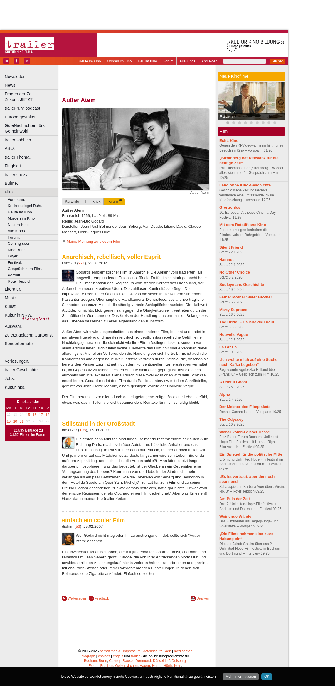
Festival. (15, 262)
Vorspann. (16, 199)
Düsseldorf (161, 644)
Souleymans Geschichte (241, 284)
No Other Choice (234, 272)
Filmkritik (92, 201)
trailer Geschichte (21, 369)
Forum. (14, 237)
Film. (9, 192)
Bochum (90, 644)
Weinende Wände (235, 516)
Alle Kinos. (17, 231)
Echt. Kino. (229, 140)
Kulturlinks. (15, 387)
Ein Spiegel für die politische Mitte (250, 454)
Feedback (102, 598)
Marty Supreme (233, 310)
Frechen (106, 649)
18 (47, 415)
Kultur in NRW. (18, 315)
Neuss (148, 654)
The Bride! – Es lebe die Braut (246, 322)
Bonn (103, 644)
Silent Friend (231, 247)
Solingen (137, 658)
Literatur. (13, 289)
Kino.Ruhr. (17, 250)
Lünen (120, 654)
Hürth (168, 649)
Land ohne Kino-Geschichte (245, 185)
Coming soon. (19, 243)
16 (34, 415)
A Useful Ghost (233, 382)
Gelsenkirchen (126, 649)
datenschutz (152, 634)
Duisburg (179, 644)
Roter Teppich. (20, 281)
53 (78, 526)
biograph (88, 639)
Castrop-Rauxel (121, 644)
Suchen (278, 61)
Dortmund (143, 644)
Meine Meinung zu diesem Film (93, 241)
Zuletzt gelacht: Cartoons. (29, 335)
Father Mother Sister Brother (245, 297)
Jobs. (10, 378)
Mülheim (134, 654)
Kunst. (11, 306)
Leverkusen (105, 654)
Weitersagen (77, 598)
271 (81, 263)
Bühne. (11, 183)
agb (168, 634)
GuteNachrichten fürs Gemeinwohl (25, 128)
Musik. (11, 298)
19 (9, 422)
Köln (177, 649)
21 (21, 422)
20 (15, 422)
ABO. (10, 148)
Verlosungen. (17, 361)
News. (10, 85)
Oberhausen (164, 654)
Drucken (203, 598)
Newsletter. (15, 76)
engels (118, 639)
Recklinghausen (115, 658)
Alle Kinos (187, 61)
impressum (132, 634)
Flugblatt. (13, 166)
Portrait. (14, 275)
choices (104, 639)
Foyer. (13, 256)
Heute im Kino (90, 61)
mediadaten (183, 634)
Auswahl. (13, 326)
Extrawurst (228, 117)
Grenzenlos (229, 207)
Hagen (145, 649)
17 (41, 415)
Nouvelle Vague (233, 334)
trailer (135, 639)
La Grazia (228, 347)
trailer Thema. (18, 157)
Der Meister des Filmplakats (244, 407)
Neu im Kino (147, 61)
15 (28, 415)
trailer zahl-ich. (18, 139)
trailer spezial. (18, 174)
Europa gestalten (21, 117)
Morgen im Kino (119, 61)
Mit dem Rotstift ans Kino (242, 225)
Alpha (224, 394)
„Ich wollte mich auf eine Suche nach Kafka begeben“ (248, 362)
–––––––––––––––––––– (28, 352)
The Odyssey (231, 419)
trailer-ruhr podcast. (23, 108)
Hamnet (226, 259)
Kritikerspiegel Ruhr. (25, 205)
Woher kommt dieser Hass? (244, 432)
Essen (93, 649)
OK (266, 677)
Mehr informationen (240, 677)
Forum (168, 61)
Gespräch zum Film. (25, 268)
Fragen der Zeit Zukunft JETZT (32, 96)
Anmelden (209, 61)
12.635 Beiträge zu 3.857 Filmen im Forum (28, 432)
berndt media (110, 634)
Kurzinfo (72, 201)
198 (82, 430)
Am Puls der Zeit (234, 499)
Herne (157, 649)
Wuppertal (160, 658)
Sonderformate (19, 343)
